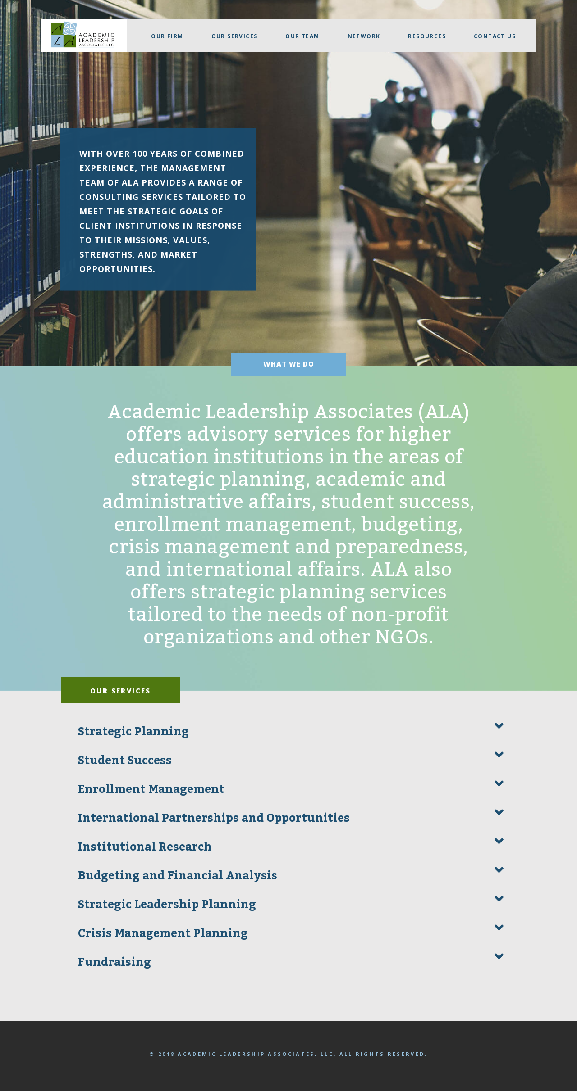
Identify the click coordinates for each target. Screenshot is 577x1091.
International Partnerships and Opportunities (214, 818)
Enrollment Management (151, 789)
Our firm (167, 36)
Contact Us (495, 36)
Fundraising (114, 962)
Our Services (234, 36)
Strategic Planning (133, 731)
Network (364, 36)
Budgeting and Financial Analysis (177, 876)
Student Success (125, 760)
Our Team (302, 36)
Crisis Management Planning (163, 933)
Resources (427, 36)
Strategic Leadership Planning (167, 904)
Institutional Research (145, 847)
